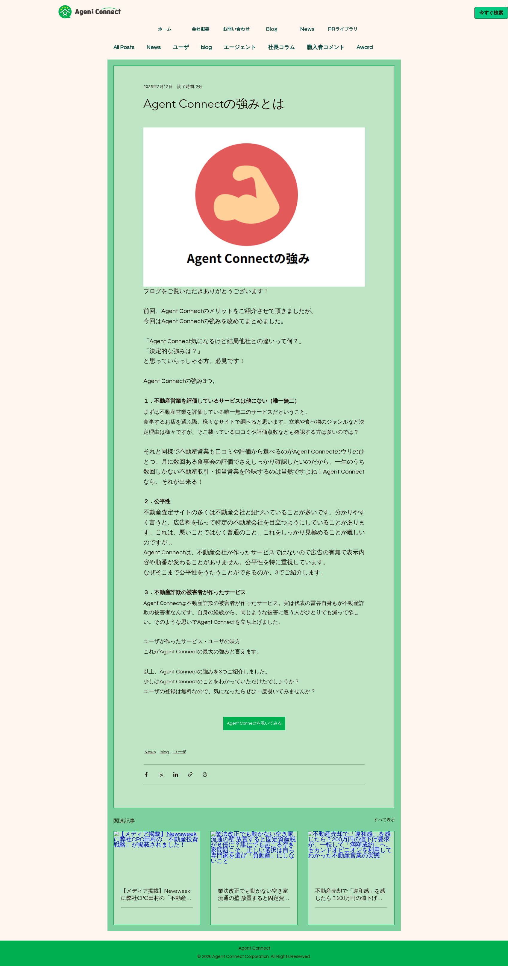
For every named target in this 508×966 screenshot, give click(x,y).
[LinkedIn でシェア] (175, 774)
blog (206, 47)
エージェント (240, 47)
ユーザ (181, 47)
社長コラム (281, 47)
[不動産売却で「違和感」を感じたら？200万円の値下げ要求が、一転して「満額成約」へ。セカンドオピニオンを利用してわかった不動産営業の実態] (351, 855)
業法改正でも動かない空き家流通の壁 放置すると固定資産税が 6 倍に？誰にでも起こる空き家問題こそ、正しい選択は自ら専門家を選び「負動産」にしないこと (253, 895)
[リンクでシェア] (190, 774)
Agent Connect (254, 948)
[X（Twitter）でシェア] (161, 774)
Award (365, 47)
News (153, 47)
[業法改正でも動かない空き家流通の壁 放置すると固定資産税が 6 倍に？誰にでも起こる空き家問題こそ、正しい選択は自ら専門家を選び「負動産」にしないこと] (254, 855)
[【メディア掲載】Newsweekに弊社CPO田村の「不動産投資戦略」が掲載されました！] (157, 855)
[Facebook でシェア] (146, 774)
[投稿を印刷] (205, 774)
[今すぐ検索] (491, 13)
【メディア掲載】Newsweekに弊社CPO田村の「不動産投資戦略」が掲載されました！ (156, 895)
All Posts (123, 47)
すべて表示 (384, 820)
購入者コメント (326, 47)
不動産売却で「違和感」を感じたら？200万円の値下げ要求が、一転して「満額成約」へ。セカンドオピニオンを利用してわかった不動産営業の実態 (350, 895)
